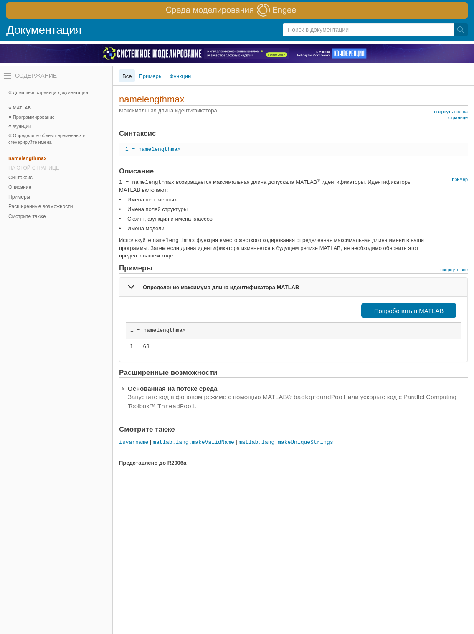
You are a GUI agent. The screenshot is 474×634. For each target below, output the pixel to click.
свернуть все (454, 269)
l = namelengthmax (153, 149)
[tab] (293, 287)
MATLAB (22, 107)
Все (127, 76)
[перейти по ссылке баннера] (237, 10)
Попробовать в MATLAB (409, 310)
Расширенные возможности (40, 206)
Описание (19, 187)
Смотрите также (27, 216)
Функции (180, 76)
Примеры (19, 197)
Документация (43, 29)
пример (460, 179)
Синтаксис (20, 178)
